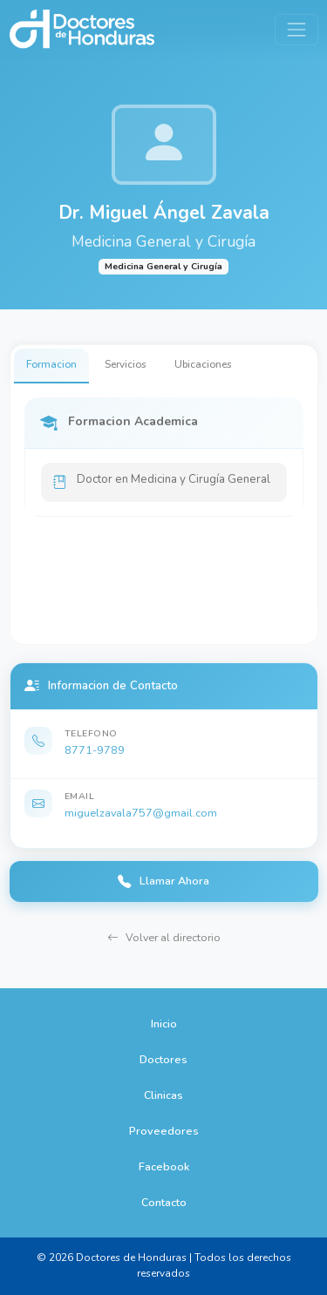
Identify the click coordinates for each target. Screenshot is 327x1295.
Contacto (164, 1202)
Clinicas (163, 1095)
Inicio (164, 1023)
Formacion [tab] (51, 364)
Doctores (163, 1059)
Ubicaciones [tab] (203, 364)
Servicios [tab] (125, 364)
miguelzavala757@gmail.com (141, 812)
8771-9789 (95, 749)
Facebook (164, 1166)
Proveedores (164, 1130)
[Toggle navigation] (296, 29)
